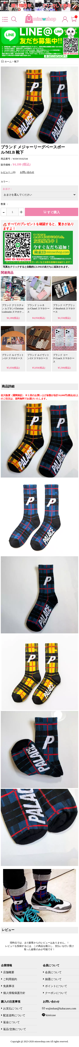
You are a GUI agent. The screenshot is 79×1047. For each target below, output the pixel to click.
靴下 (16, 61)
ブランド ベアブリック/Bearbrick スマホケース (64, 308)
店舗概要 (8, 972)
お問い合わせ (27, 172)
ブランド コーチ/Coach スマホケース (63, 358)
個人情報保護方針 (14, 993)
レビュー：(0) (8, 172)
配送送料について (14, 1015)
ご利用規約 (10, 979)
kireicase (50, 1015)
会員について (53, 972)
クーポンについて (56, 993)
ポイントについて (56, 986)
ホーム (8, 61)
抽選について (53, 979)
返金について (11, 1022)
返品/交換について (14, 1029)
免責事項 (8, 986)
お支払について (13, 1008)
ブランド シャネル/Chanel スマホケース (38, 308)
